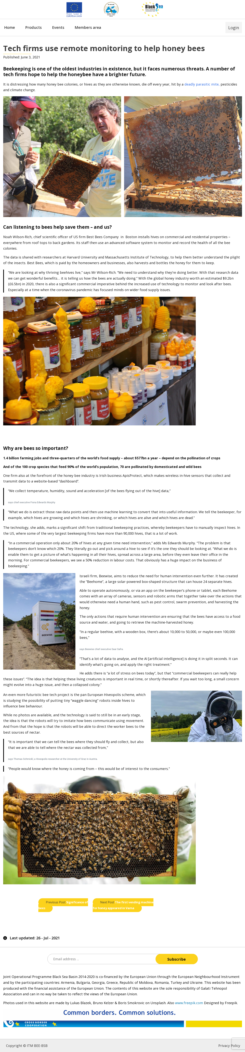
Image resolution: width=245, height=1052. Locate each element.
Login (233, 27)
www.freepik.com (189, 1003)
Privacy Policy (229, 1045)
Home (9, 27)
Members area (88, 27)
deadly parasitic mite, (202, 84)
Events (58, 27)
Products (33, 27)
